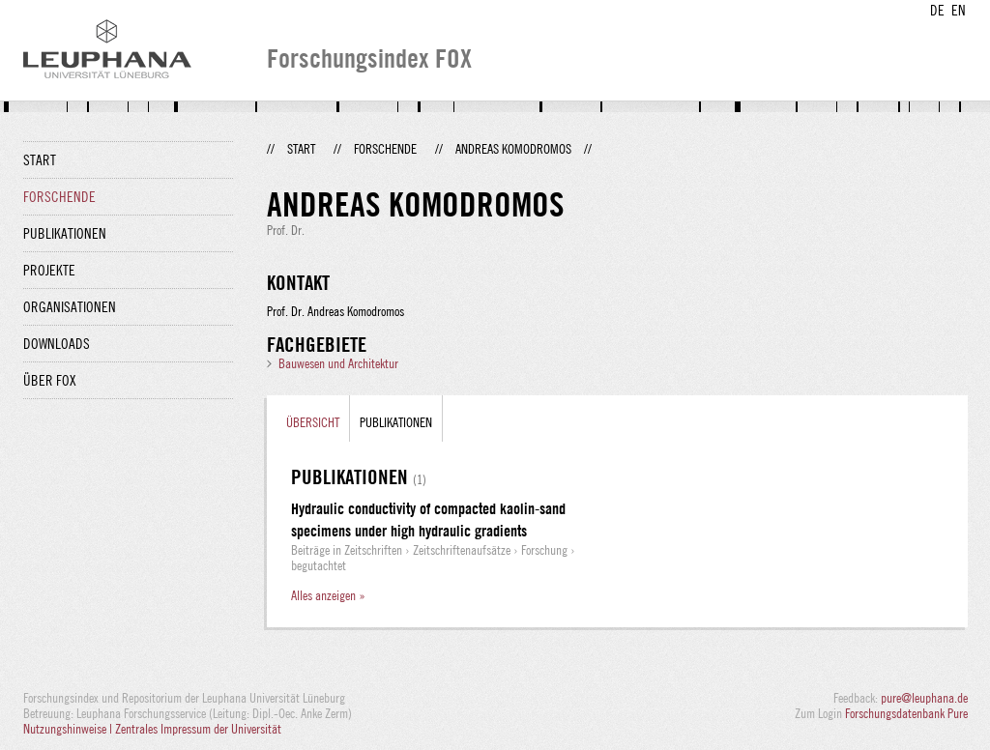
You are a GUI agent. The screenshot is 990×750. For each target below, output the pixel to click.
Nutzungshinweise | (69, 728)
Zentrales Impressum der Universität (198, 728)
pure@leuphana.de (924, 698)
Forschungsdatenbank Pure (906, 713)
